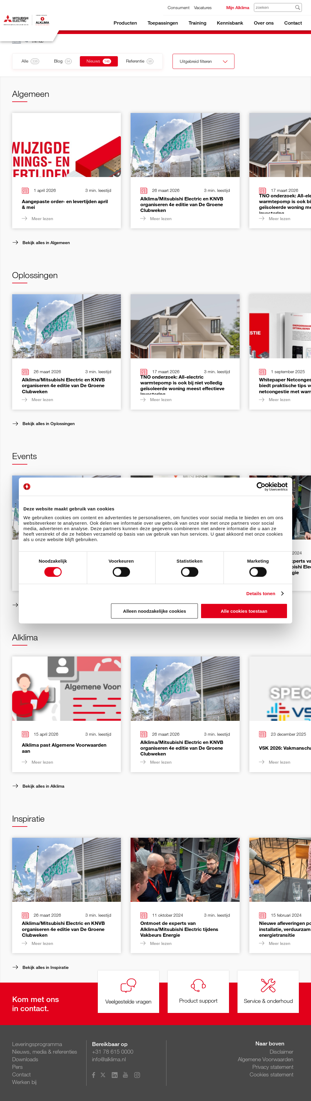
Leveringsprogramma (37, 1044)
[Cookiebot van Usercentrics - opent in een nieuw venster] (261, 486)
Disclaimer (281, 1051)
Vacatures (203, 7)
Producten (125, 23)
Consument (179, 7)
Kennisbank (230, 23)
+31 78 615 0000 (112, 1051)
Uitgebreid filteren (200, 62)
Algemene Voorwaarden (265, 1059)
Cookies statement (271, 1074)
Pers (17, 1066)
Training (197, 23)
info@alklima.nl (109, 1059)
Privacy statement (272, 1066)
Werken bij (24, 1082)
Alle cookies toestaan (244, 610)
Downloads (25, 1059)
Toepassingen (163, 23)
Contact (293, 23)
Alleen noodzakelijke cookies (154, 610)
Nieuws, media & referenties (44, 1051)
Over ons (264, 23)
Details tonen (260, 593)
